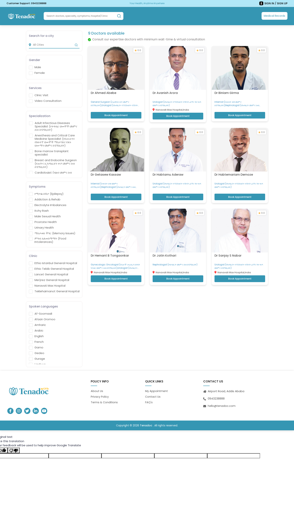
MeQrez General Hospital (49, 279)
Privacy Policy (100, 396)
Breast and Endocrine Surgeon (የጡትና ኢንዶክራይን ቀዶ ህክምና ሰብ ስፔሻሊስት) (53, 163)
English (36, 336)
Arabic (36, 330)
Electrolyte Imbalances (47, 204)
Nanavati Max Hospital (47, 285)
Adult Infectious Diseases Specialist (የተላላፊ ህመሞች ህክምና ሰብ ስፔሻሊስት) (53, 126)
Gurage (37, 358)
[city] (54, 44)
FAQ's (149, 402)
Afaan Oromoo (42, 319)
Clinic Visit (38, 95)
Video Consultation (45, 100)
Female (37, 72)
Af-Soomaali (40, 313)
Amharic (37, 324)
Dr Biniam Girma (226, 91)
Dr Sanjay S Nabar (228, 252)
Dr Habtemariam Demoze (233, 172)
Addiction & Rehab (44, 199)
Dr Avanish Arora (165, 91)
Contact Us (153, 396)
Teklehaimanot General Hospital (54, 291)
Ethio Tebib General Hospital (51, 268)
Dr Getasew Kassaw (106, 172)
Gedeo (36, 352)
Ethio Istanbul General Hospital (53, 262)
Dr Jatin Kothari (164, 252)
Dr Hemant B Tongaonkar (110, 252)
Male (35, 67)
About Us (97, 391)
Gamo (36, 347)
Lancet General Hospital (48, 274)
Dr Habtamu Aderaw (168, 172)
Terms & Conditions (104, 402)
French (36, 341)
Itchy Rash (39, 210)
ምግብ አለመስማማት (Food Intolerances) (47, 239)
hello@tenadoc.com (222, 405)
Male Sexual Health (45, 216)
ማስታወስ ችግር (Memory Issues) (52, 233)
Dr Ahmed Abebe (103, 91)
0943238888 (38, 3)
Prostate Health (43, 221)
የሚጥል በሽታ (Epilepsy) (46, 193)
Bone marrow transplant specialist (49, 152)
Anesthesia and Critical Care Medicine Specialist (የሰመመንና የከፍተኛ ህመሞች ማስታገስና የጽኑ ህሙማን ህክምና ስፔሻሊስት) (52, 140)
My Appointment (156, 391)
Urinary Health (41, 227)
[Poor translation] (14, 450)
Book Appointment (116, 114)
